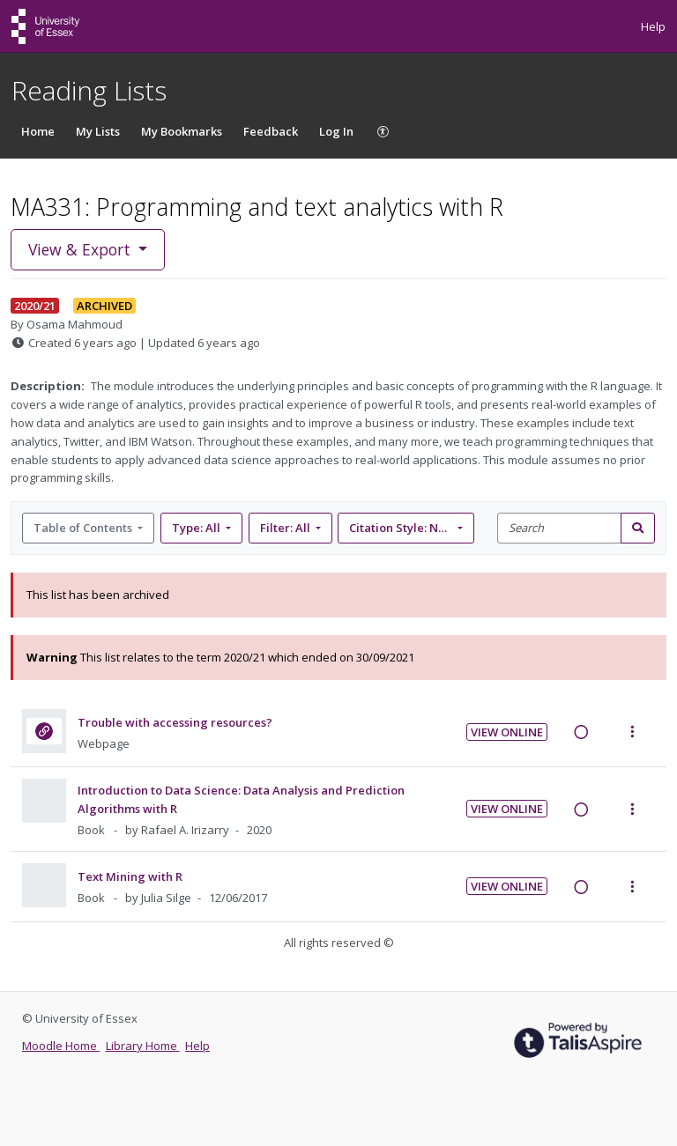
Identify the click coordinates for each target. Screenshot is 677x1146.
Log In (336, 131)
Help (653, 26)
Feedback (270, 131)
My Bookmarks (181, 131)
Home (38, 131)
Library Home (143, 1046)
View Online (507, 732)
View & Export (81, 249)
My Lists (98, 131)
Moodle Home (61, 1046)
